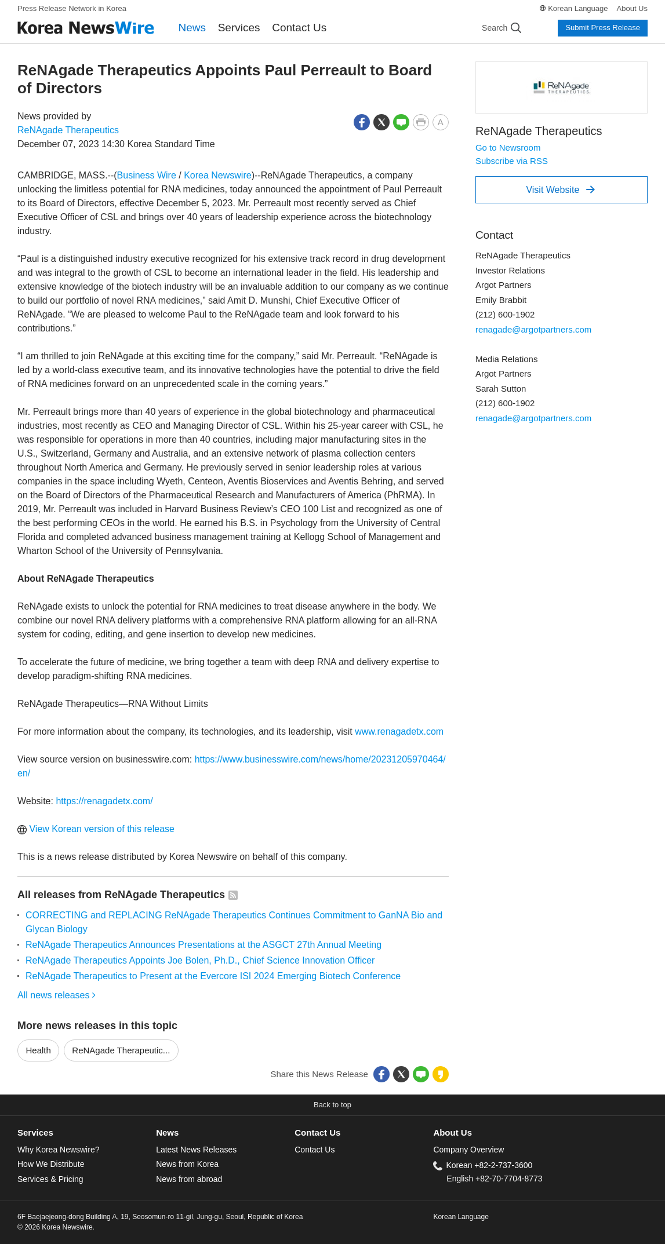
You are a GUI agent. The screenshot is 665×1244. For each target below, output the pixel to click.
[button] (362, 121)
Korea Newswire (217, 175)
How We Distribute (51, 1164)
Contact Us (299, 27)
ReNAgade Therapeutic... (121, 1050)
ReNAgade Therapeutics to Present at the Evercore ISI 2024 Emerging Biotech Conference (213, 976)
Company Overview (468, 1149)
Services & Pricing (50, 1179)
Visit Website (560, 189)
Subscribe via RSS (511, 161)
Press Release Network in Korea (71, 8)
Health (38, 1050)
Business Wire (146, 175)
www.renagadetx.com (399, 731)
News (192, 27)
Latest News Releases (196, 1149)
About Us (632, 8)
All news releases (56, 995)
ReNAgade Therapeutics (68, 130)
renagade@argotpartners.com (533, 329)
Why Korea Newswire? (58, 1149)
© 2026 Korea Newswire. (56, 1227)
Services (239, 27)
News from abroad (189, 1179)
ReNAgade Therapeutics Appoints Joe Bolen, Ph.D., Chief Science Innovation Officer (200, 960)
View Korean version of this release (96, 829)
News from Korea (187, 1164)
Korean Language (578, 8)
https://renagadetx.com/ (104, 801)
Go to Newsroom (508, 147)
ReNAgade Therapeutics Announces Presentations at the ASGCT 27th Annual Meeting (203, 945)
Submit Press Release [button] (602, 27)
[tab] (86, 1133)
